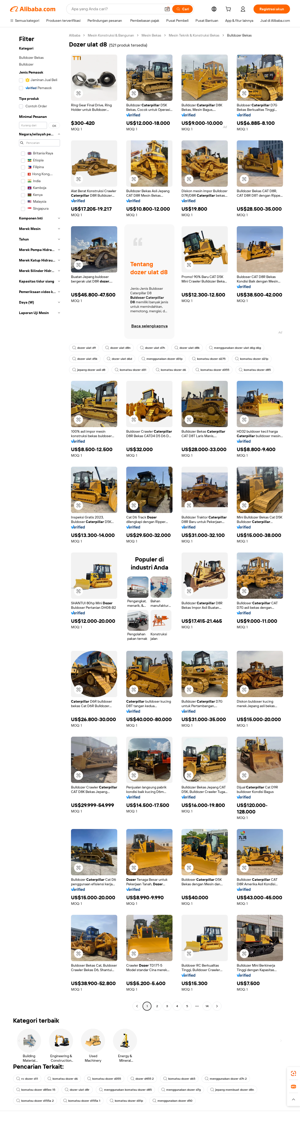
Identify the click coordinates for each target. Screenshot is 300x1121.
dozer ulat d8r (77, 1090)
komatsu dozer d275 (209, 359)
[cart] (229, 10)
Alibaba (74, 35)
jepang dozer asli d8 (88, 370)
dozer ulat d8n (117, 348)
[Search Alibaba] (116, 9)
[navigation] (38, 521)
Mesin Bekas (151, 35)
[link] (293, 1073)
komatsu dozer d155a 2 (35, 1101)
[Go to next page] (217, 1006)
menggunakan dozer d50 (172, 1101)
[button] (167, 9)
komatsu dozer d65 (179, 1079)
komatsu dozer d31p (126, 1101)
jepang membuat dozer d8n (232, 1090)
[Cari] (182, 9)
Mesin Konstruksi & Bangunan (111, 35)
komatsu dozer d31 (130, 370)
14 (207, 1006)
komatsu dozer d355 (212, 370)
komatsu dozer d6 (171, 370)
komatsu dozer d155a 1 (81, 1101)
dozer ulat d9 (84, 348)
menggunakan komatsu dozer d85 (125, 1090)
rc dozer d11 (27, 1079)
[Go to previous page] (137, 1006)
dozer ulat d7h (152, 348)
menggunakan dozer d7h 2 (226, 1079)
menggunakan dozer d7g (181, 1090)
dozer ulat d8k (187, 348)
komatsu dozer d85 (255, 370)
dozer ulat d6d (119, 359)
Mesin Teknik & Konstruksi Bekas (194, 35)
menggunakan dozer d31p (162, 359)
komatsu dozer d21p (251, 359)
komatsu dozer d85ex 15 (35, 1090)
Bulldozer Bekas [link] (239, 35)
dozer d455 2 (142, 1079)
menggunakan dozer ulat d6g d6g (235, 348)
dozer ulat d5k (84, 359)
